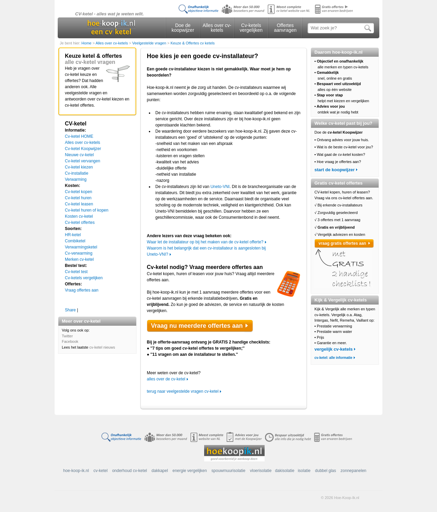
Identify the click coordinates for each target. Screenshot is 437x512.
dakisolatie (284, 470)
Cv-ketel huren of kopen (86, 210)
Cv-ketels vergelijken (251, 28)
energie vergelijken (189, 470)
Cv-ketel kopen (78, 191)
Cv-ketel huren (78, 198)
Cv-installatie (76, 173)
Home (87, 43)
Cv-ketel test (76, 271)
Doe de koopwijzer (182, 28)
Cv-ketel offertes (80, 222)
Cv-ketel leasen (79, 204)
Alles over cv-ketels (216, 28)
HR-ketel (73, 234)
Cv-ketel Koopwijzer (83, 148)
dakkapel (160, 470)
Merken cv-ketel (79, 259)
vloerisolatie (260, 470)
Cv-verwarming (79, 253)
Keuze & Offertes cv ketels (192, 43)
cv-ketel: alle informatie (333, 358)
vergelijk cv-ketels (333, 349)
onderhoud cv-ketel (129, 470)
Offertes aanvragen (285, 28)
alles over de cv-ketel (166, 379)
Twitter (67, 336)
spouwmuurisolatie (228, 470)
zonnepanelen (353, 470)
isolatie (304, 470)
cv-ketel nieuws (102, 347)
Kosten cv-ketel (79, 216)
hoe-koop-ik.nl (76, 470)
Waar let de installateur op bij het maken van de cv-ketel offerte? (205, 242)
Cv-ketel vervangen (82, 161)
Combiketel (75, 241)
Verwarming (75, 179)
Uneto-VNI (219, 186)
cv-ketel (101, 470)
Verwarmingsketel (81, 247)
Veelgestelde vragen (149, 43)
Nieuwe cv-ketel (79, 154)
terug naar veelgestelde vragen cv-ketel (182, 391)
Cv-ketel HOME (79, 136)
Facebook (70, 341)
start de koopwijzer (334, 169)
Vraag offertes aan (81, 290)
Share (70, 310)
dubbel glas (325, 470)
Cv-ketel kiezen (79, 167)
